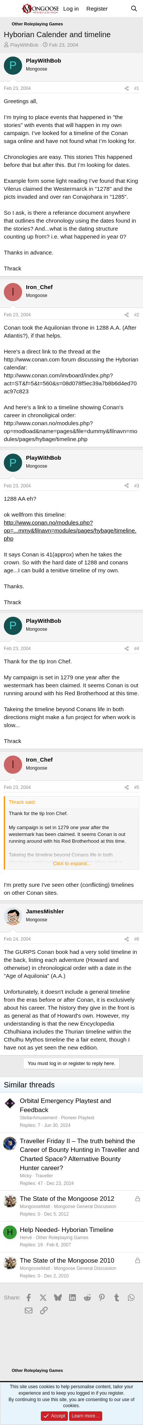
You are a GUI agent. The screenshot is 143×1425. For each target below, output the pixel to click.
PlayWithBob (24, 45)
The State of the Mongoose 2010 (67, 1260)
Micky (26, 1175)
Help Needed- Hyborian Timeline (67, 1229)
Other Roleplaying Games (62, 1237)
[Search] (134, 9)
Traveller (44, 1175)
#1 (136, 88)
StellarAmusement (38, 1117)
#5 (136, 787)
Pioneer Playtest (77, 1117)
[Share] (127, 88)
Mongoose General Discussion (85, 1206)
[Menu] (10, 8)
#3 (136, 486)
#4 (136, 648)
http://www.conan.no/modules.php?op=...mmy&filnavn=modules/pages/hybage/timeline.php (70, 530)
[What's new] (118, 9)
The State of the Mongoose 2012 (67, 1198)
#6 (136, 939)
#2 (136, 314)
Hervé (26, 1237)
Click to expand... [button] (72, 863)
